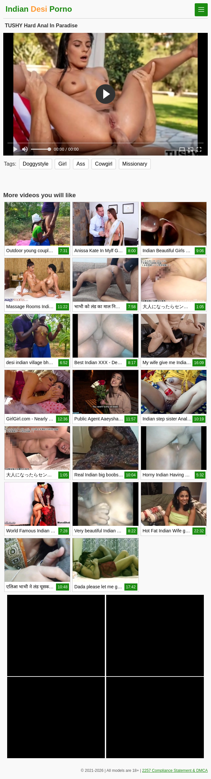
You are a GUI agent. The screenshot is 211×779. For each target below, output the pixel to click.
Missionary (134, 164)
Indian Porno (39, 9)
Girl (62, 164)
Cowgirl (103, 164)
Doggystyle (36, 164)
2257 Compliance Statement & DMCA (175, 770)
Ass (81, 164)
